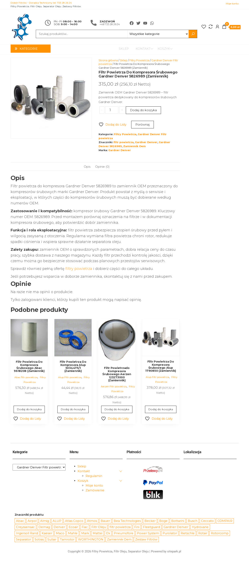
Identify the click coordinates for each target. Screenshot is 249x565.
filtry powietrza (78, 269)
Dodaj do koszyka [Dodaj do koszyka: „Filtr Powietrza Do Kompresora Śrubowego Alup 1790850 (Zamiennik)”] (160, 409)
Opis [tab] (87, 167)
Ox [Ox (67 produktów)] (108, 533)
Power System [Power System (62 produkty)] (148, 533)
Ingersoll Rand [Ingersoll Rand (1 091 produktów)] (27, 533)
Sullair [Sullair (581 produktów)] (51, 539)
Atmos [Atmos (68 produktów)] (92, 521)
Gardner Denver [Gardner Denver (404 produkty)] (176, 527)
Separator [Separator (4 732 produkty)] (23, 539)
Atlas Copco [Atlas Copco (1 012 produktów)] (74, 521)
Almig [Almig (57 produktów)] (44, 521)
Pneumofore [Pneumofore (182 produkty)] (123, 533)
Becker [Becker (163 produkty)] (150, 521)
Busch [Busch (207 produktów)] (192, 521)
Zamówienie (95, 490)
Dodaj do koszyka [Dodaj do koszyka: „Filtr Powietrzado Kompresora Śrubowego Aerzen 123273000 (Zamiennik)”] (117, 409)
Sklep (122, 49)
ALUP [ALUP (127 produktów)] (57, 521)
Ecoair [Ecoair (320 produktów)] (73, 527)
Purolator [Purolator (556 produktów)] (170, 533)
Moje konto (232, 3)
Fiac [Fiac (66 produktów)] (85, 527)
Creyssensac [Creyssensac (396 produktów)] (25, 527)
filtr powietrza (124, 142)
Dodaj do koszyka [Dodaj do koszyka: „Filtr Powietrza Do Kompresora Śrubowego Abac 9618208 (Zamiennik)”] (29, 409)
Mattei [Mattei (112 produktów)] (97, 533)
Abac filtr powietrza (25, 377)
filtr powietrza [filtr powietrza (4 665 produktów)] (120, 527)
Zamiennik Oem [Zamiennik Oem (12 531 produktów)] (119, 539)
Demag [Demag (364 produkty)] (44, 527)
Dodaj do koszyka (143, 110)
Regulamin (94, 476)
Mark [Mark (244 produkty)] (85, 533)
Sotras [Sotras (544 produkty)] (39, 539)
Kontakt (141, 49)
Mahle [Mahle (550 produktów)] (73, 533)
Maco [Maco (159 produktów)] (60, 533)
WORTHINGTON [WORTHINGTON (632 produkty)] (90, 539)
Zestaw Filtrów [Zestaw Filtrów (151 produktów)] (146, 539)
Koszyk (164, 49)
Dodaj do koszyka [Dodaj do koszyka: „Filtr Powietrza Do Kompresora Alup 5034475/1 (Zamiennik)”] (73, 409)
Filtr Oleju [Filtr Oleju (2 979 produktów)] (98, 527)
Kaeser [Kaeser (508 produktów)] (47, 533)
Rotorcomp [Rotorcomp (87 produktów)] (220, 533)
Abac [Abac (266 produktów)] (20, 521)
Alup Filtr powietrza (69, 377)
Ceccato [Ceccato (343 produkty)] (207, 521)
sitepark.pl (174, 551)
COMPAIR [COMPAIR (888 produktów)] (224, 521)
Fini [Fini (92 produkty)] (136, 527)
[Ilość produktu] (111, 110)
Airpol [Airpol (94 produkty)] (32, 521)
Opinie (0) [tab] (102, 167)
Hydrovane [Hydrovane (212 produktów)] (200, 527)
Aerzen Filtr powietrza (114, 386)
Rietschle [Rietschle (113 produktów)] (188, 533)
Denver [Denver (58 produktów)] (59, 527)
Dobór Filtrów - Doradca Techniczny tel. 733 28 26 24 (41, 2)
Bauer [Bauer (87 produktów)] (105, 521)
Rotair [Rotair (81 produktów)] (202, 533)
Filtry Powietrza (139, 60)
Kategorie (29, 49)
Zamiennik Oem (134, 146)
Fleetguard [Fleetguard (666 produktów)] (151, 527)
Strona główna (108, 60)
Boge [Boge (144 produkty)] (163, 521)
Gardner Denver (146, 142)
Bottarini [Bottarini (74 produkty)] (177, 521)
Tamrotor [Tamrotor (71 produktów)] (67, 539)
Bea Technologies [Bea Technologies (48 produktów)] (127, 521)
